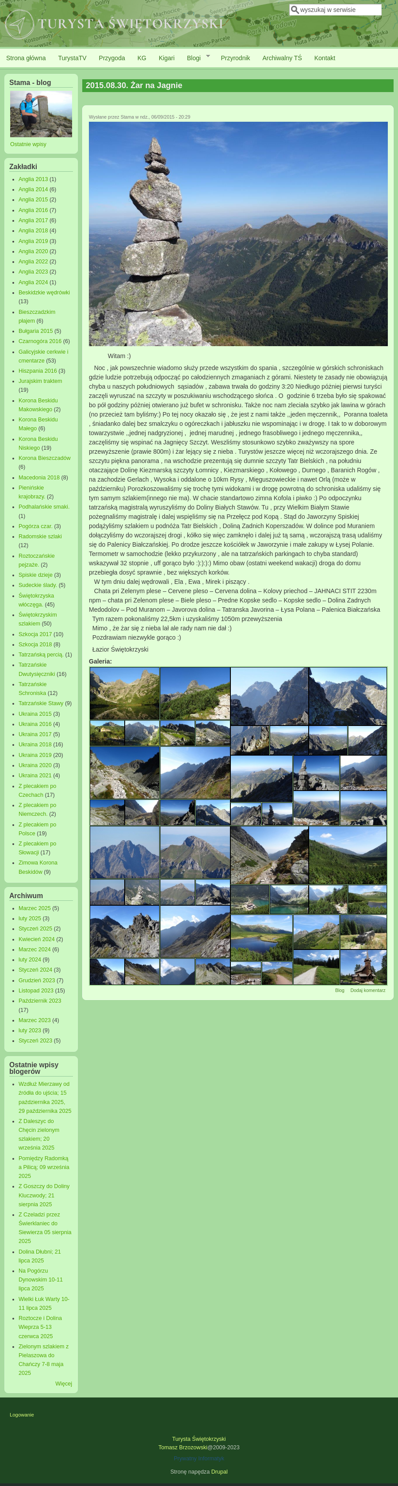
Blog (339, 990)
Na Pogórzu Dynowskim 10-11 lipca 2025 (41, 1280)
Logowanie (22, 1414)
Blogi (195, 58)
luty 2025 (30, 918)
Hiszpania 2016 (38, 371)
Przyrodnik (235, 58)
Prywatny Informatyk (199, 1458)
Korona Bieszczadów (45, 458)
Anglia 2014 (33, 189)
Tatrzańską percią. (41, 655)
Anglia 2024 (33, 282)
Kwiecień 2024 (37, 939)
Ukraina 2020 (35, 765)
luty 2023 (30, 1030)
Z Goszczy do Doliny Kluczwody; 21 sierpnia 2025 (44, 1195)
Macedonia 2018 (39, 478)
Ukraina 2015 (35, 714)
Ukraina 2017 (35, 734)
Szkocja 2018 (35, 644)
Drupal (219, 1472)
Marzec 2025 (35, 908)
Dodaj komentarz (367, 990)
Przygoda (112, 58)
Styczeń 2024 (35, 970)
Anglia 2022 (33, 262)
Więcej (63, 1384)
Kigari (167, 58)
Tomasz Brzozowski (182, 1447)
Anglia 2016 (33, 210)
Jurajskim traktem (40, 381)
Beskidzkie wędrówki (44, 292)
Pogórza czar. (36, 526)
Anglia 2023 (33, 272)
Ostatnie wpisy (28, 144)
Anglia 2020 (33, 251)
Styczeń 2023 (35, 1041)
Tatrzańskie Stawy (41, 703)
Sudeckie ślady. (38, 585)
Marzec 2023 (35, 1020)
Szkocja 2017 (35, 634)
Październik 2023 (40, 1001)
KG (142, 58)
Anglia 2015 (33, 200)
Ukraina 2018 (35, 744)
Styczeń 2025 (35, 929)
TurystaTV (72, 58)
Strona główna (26, 58)
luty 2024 (30, 960)
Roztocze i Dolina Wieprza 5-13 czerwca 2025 (40, 1327)
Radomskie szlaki (40, 536)
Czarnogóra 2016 (40, 341)
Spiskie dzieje (36, 575)
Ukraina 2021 (35, 775)
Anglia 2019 (33, 241)
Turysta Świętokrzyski (199, 1439)
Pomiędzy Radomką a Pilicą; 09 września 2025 (44, 1167)
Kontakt (324, 58)
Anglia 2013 (33, 179)
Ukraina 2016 (35, 724)
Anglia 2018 (33, 231)
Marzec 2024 (35, 949)
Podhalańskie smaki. (44, 507)
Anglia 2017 (33, 220)
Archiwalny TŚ (282, 58)
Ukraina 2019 (35, 755)
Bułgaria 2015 (36, 331)
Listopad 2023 (36, 991)
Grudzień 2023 (37, 980)
